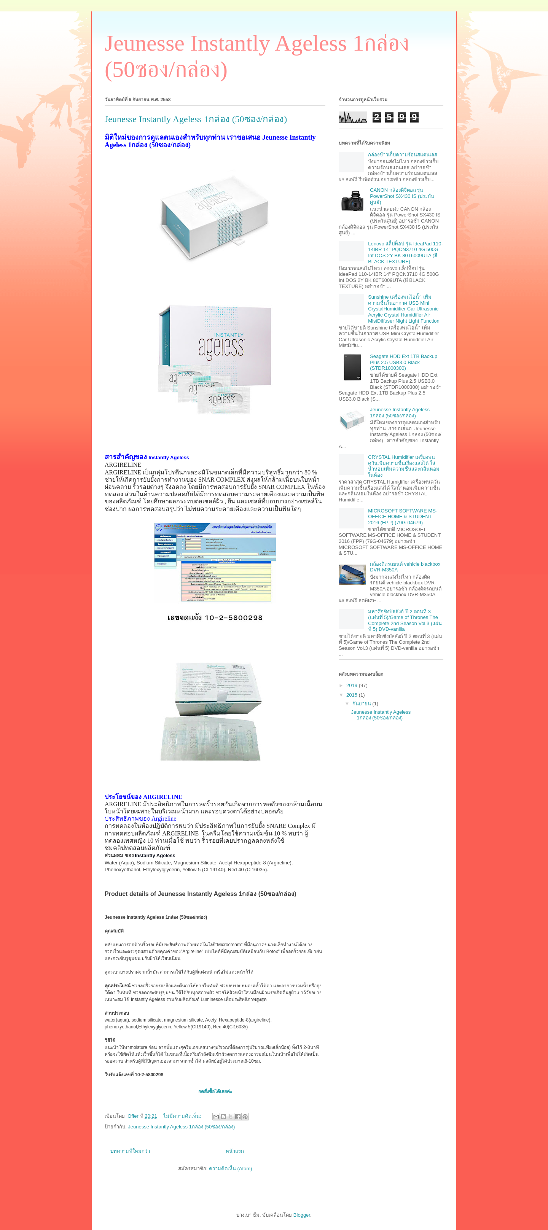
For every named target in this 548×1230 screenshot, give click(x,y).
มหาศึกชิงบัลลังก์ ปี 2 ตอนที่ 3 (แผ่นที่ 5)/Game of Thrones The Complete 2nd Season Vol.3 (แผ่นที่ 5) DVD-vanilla (405, 620)
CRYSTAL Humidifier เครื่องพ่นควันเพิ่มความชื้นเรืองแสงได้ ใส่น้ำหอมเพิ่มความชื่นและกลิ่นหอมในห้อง (404, 466)
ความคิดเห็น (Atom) (230, 1168)
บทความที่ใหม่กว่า (130, 1151)
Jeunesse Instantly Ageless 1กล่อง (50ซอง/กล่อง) (196, 119)
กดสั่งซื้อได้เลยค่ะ (215, 1091)
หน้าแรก (235, 1151)
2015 (352, 695)
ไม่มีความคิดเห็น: (182, 1116)
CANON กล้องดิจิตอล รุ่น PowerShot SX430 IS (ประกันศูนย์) (402, 196)
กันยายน (362, 703)
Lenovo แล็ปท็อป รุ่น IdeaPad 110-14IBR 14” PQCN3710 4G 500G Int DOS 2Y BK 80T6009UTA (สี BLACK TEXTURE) (405, 252)
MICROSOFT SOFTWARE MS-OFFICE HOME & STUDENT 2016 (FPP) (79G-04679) (402, 516)
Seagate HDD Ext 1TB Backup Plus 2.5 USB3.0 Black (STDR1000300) (403, 362)
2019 (352, 685)
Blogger (301, 1215)
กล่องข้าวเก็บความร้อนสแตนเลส (402, 155)
